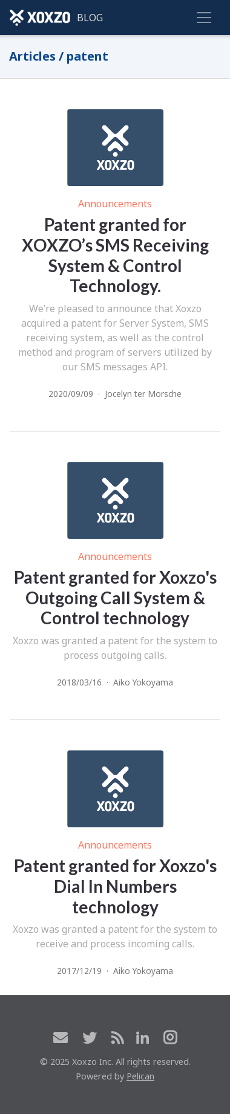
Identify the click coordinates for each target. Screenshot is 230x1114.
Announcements (115, 203)
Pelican (140, 1076)
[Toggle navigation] (204, 17)
